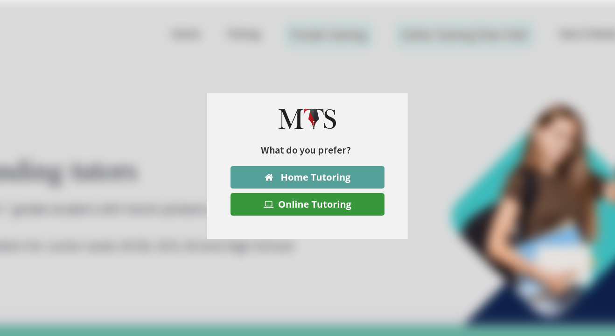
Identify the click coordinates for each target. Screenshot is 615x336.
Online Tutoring (307, 204)
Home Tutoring (308, 177)
